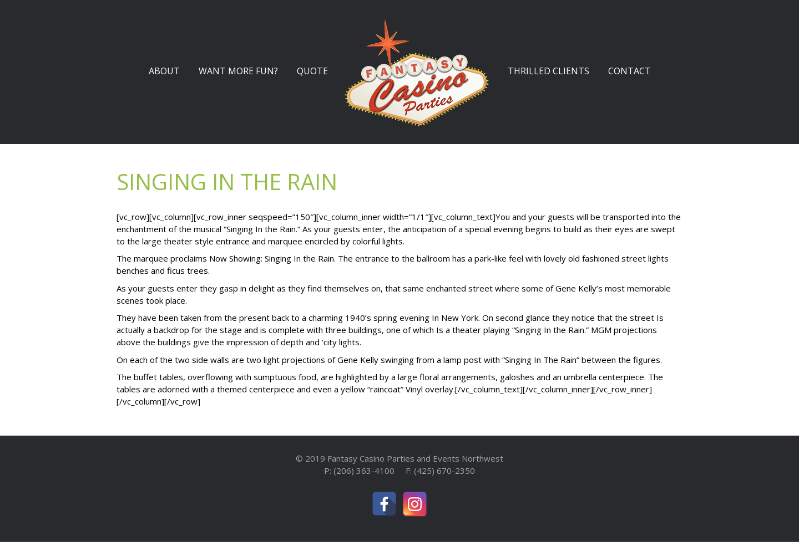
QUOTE (312, 71)
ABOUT (164, 71)
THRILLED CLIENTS (548, 71)
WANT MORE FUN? (238, 71)
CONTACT (629, 71)
